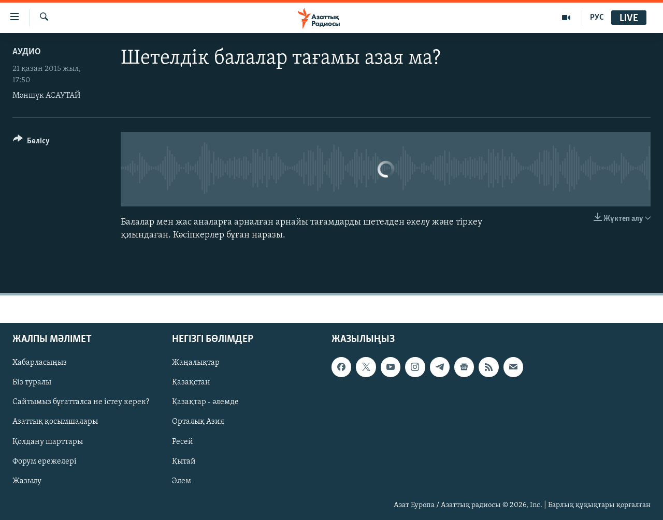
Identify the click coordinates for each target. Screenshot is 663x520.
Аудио (26, 52)
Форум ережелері (44, 461)
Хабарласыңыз (39, 363)
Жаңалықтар (196, 363)
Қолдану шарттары (47, 442)
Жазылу (26, 481)
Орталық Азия (198, 422)
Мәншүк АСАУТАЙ (46, 96)
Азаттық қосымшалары (55, 422)
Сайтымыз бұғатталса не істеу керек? (80, 402)
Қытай (184, 461)
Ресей (182, 442)
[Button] (31, 142)
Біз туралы (31, 383)
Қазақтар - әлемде (205, 402)
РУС (597, 17)
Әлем (181, 481)
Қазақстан (191, 383)
